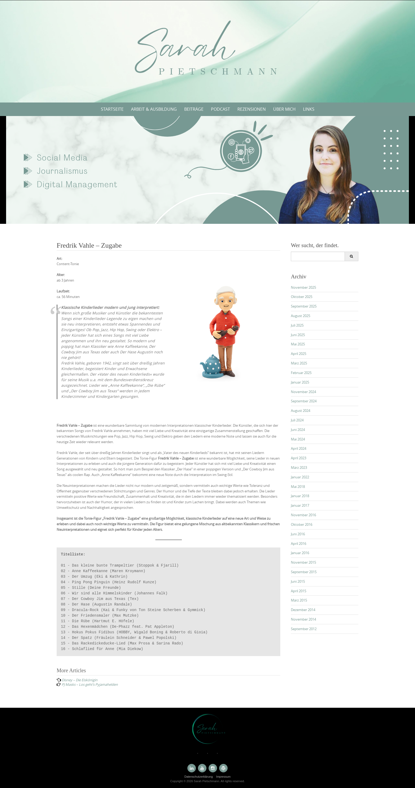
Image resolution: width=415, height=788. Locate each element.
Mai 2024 (298, 439)
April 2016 (298, 543)
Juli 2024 (297, 420)
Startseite (112, 109)
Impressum (223, 776)
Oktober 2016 (301, 524)
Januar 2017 (300, 505)
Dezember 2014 (303, 609)
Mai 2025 (298, 344)
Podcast (220, 109)
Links (308, 109)
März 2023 (299, 467)
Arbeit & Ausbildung (154, 109)
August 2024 (300, 410)
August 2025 (300, 315)
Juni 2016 (298, 534)
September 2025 (304, 306)
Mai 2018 (298, 486)
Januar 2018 (300, 495)
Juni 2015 (298, 581)
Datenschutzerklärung (198, 776)
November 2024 (303, 391)
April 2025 (298, 353)
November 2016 (303, 515)
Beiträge (194, 109)
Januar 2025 (300, 382)
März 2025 (299, 363)
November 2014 (303, 619)
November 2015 (303, 562)
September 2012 (304, 628)
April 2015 (298, 591)
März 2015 (299, 600)
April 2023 (298, 458)
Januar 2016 (300, 552)
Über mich (284, 109)
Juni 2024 (298, 429)
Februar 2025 (301, 372)
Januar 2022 (300, 477)
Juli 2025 (297, 325)
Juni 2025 (298, 334)
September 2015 (304, 571)
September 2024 (304, 401)
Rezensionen (251, 109)
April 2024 (298, 448)
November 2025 (303, 287)
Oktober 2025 (301, 296)
